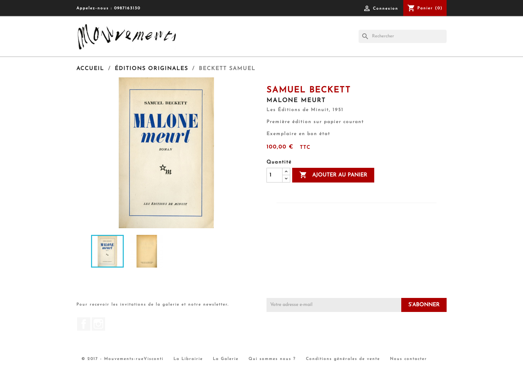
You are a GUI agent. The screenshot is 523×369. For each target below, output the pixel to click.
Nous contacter (408, 359)
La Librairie (188, 359)
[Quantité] (275, 175)
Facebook (83, 324)
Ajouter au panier (333, 175)
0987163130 (127, 8)
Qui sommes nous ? (272, 359)
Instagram (98, 324)
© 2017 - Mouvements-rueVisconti (122, 359)
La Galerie (225, 359)
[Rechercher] (403, 36)
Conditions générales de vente (343, 359)
